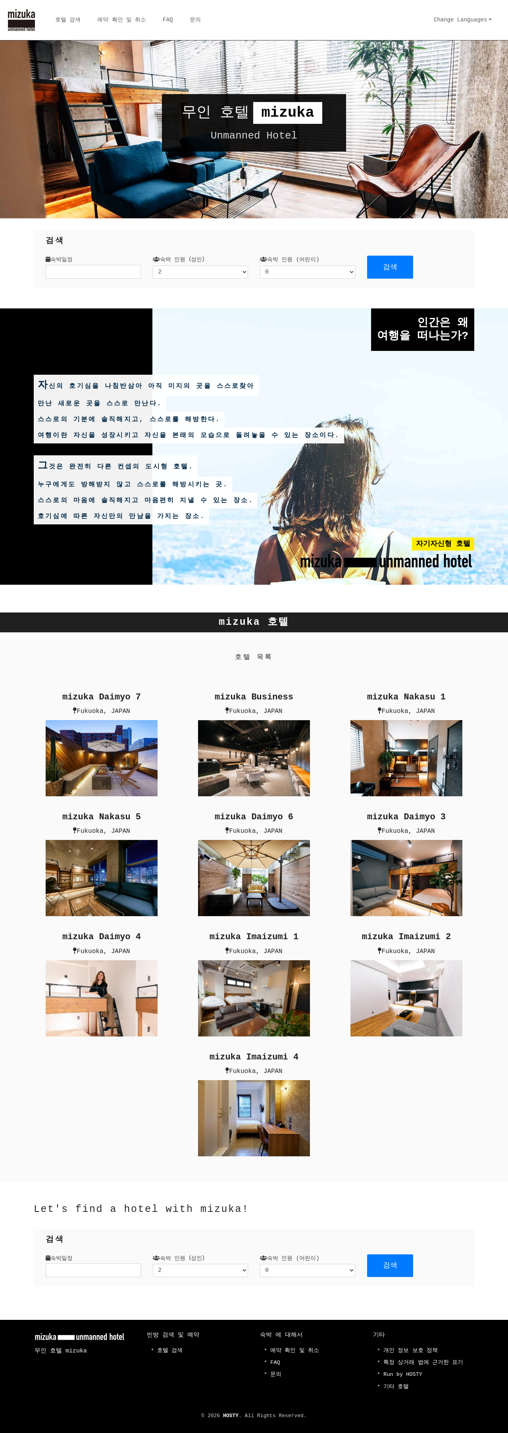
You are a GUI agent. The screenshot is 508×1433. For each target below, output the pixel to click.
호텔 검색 (68, 20)
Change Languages (460, 20)
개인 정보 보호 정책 (411, 1349)
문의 (195, 20)
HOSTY (231, 1416)
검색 (390, 267)
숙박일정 (59, 259)
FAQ (168, 20)
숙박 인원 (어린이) (289, 259)
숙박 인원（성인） (180, 259)
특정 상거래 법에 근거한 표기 (424, 1362)
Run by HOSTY (404, 1374)
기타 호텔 (396, 1386)
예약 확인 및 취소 (121, 20)
